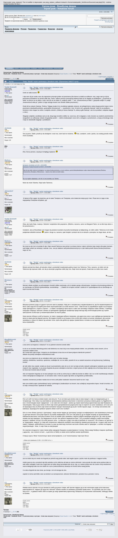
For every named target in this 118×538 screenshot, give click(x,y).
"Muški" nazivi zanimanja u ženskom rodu (88, 73)
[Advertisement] (59, 50)
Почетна (9, 68)
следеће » (110, 77)
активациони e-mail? (26, 17)
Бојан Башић (64, 73)
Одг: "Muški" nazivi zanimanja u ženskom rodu (46, 87)
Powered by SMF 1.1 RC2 (50, 530)
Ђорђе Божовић (10, 87)
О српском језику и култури (31, 73)
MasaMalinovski (10, 339)
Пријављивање (48, 68)
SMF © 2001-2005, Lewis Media (66, 530)
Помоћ (16, 68)
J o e (69, 73)
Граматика (42, 29)
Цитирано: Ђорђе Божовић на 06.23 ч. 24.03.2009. (37, 167)
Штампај (109, 79)
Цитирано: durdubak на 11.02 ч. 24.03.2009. (35, 165)
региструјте (41, 15)
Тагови (40, 68)
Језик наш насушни (47, 73)
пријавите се (30, 15)
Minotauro (8, 280)
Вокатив (51, 29)
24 (15, 78)
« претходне (102, 77)
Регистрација (58, 68)
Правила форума (12, 29)
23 (13, 78)
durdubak (7, 128)
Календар (34, 68)
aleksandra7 (8, 191)
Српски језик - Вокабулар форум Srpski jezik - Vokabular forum (13, 73)
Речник (24, 29)
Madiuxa (7, 160)
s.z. (5, 299)
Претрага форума (25, 68)
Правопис (32, 29)
